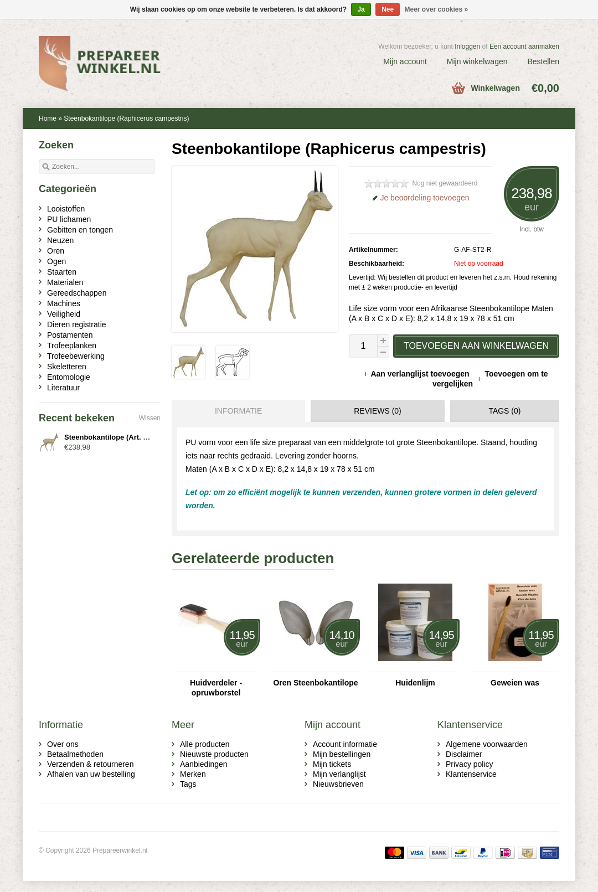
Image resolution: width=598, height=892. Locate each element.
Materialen (65, 282)
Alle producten (205, 744)
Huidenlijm (415, 682)
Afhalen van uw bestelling (91, 774)
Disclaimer (464, 754)
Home (47, 118)
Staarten (61, 271)
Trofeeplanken (71, 345)
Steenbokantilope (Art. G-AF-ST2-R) (125, 437)
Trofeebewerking (76, 356)
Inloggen (467, 46)
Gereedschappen (76, 292)
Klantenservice (471, 774)
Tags (188, 784)
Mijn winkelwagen (477, 61)
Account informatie (345, 744)
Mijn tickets (332, 764)
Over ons (63, 744)
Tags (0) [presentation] (504, 410)
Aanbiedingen (204, 764)
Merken (193, 774)
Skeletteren (66, 366)
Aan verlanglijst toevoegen (417, 373)
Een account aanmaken (524, 46)
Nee (388, 9)
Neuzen (60, 240)
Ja (360, 9)
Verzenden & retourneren (90, 764)
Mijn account (405, 61)
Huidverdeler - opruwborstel (216, 687)
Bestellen (543, 61)
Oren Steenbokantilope (315, 682)
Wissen (150, 418)
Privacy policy (469, 764)
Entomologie (68, 377)
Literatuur (63, 387)
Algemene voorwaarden (487, 744)
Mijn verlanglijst (339, 774)
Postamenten (70, 335)
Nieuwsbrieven (338, 784)
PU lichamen (69, 219)
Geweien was (515, 682)
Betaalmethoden (75, 754)
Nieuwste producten (214, 754)
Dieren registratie (76, 324)
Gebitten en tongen (80, 229)
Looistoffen (66, 208)
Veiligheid (63, 314)
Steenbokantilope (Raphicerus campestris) (126, 118)
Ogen (56, 261)
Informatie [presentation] (238, 410)
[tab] (235, 411)
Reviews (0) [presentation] (377, 410)
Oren (55, 250)
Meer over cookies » (436, 9)
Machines (63, 303)
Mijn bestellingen (341, 754)
